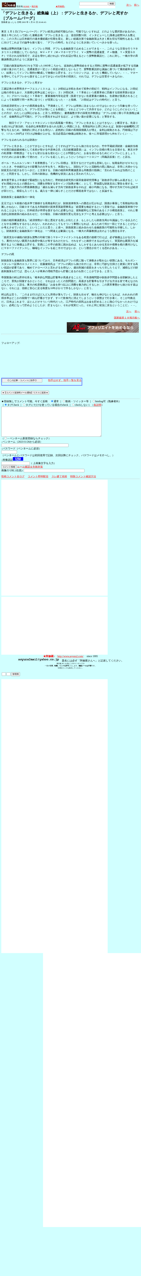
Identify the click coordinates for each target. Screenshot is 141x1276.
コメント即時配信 (38, 482)
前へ (136, 5)
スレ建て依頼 (59, 482)
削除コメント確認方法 (83, 482)
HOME (26, 6)
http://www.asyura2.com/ (70, 662)
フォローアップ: (10, 343)
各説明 (97, 404)
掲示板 (35, 6)
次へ (128, 5)
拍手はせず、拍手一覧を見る (65, 380)
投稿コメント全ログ (12, 482)
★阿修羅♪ (60, 6)
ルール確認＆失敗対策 (30, 472)
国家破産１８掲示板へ (127, 317)
